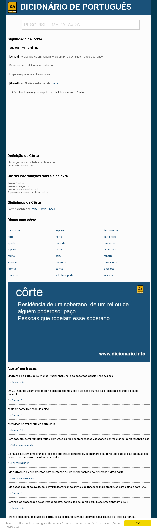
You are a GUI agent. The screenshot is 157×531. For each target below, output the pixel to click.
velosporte (110, 275)
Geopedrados (18, 382)
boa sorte (109, 243)
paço (52, 209)
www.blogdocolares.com (24, 478)
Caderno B (16, 400)
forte (10, 236)
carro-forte (110, 236)
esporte (60, 230)
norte (59, 236)
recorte (12, 268)
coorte (59, 268)
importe (12, 262)
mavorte (60, 243)
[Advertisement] (79, 124)
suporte (12, 249)
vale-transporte (64, 275)
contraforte (110, 249)
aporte (11, 243)
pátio (43, 209)
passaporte (110, 262)
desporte (109, 268)
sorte (59, 255)
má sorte (61, 262)
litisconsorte (111, 230)
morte (11, 255)
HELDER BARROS (20, 463)
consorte (13, 275)
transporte (14, 230)
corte (55, 83)
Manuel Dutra (18, 430)
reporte (108, 255)
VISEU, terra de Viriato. (22, 445)
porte (59, 249)
